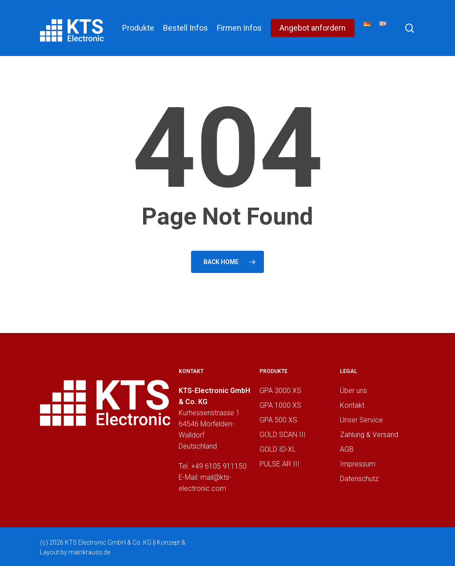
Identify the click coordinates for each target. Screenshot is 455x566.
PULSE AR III (279, 464)
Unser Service (361, 420)
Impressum (357, 464)
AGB (347, 449)
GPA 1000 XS (280, 405)
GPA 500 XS (278, 420)
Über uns (353, 390)
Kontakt (352, 405)
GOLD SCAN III (282, 434)
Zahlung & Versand (369, 434)
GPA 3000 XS (280, 390)
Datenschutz (359, 478)
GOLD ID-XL (277, 449)
